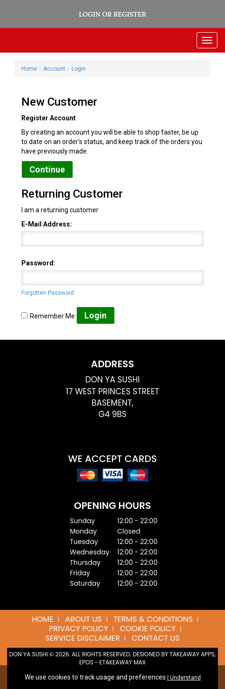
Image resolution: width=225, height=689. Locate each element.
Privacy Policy (78, 628)
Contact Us (156, 638)
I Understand (184, 677)
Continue (47, 169)
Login (89, 14)
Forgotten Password (47, 293)
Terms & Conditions (152, 619)
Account (54, 68)
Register (129, 14)
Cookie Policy (148, 628)
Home (29, 68)
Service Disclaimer (82, 638)
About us (83, 619)
